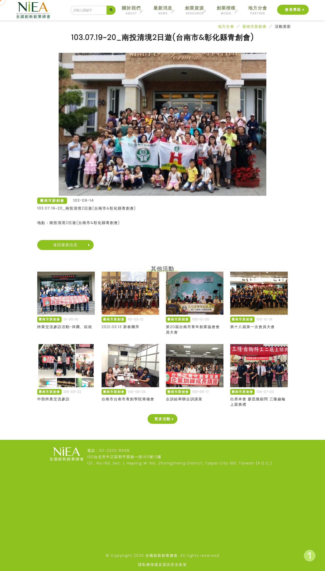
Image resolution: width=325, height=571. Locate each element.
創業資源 (194, 10)
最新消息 (163, 10)
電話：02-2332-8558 (108, 450)
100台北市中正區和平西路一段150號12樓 (124, 456)
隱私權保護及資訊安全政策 (162, 564)
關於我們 (131, 10)
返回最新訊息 (65, 244)
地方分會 (258, 10)
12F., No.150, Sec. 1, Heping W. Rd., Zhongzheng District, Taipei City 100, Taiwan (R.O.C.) (179, 463)
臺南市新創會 (254, 26)
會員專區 (293, 9)
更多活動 (162, 419)
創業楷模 (226, 10)
